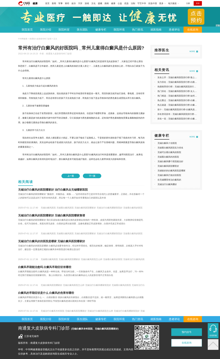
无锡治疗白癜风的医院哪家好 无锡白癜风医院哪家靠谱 (51, 215)
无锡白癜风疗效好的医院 (169, 175)
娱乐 (74, 3)
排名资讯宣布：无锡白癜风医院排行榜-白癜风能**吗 (182, 114)
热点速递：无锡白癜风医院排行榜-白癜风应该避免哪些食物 (185, 105)
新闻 (54, 3)
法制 (133, 3)
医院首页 (27, 29)
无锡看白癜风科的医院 (168, 157)
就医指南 (155, 29)
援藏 (100, 3)
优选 (126, 3)
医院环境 (119, 29)
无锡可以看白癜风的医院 (169, 152)
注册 (188, 3)
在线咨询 (192, 29)
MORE (192, 51)
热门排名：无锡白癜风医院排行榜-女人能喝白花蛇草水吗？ (185, 91)
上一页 (70, 176)
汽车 (80, 3)
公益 (120, 3)
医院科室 (64, 29)
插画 (106, 3)
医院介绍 (45, 29)
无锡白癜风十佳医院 (167, 143)
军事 (60, 3)
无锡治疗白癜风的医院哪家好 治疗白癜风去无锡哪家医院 (53, 189)
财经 (67, 3)
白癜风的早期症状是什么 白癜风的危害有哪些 (46, 292)
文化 (93, 3)
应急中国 (152, 3)
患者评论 (174, 29)
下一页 (92, 176)
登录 (198, 3)
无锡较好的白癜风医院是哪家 (171, 170)
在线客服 (213, 335)
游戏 (87, 3)
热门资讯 (137, 29)
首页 (47, 3)
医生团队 (82, 29)
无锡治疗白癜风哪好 (167, 184)
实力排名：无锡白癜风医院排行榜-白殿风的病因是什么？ (184, 82)
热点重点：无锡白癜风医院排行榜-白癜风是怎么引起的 (183, 100)
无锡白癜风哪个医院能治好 (170, 161)
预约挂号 (187, 332)
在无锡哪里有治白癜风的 (169, 180)
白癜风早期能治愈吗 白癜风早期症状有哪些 (44, 267)
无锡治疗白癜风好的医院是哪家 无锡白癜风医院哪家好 (51, 241)
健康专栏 (100, 29)
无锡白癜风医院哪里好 (168, 166)
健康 (35, 3)
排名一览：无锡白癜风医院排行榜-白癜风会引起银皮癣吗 (184, 118)
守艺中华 (141, 3)
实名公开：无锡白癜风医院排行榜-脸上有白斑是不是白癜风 (185, 77)
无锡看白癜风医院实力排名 (170, 147)
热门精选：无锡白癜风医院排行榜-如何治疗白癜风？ (182, 96)
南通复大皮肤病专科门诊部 (59, 53)
